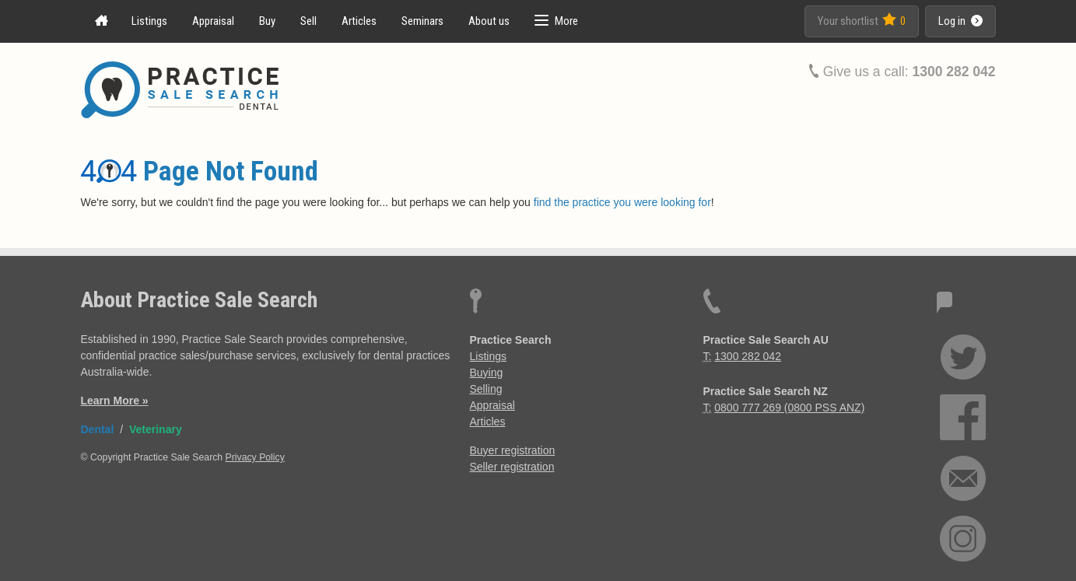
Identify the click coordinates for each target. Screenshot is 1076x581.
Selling (486, 389)
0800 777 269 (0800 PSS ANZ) (789, 407)
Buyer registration (513, 450)
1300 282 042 (953, 71)
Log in (960, 21)
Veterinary (155, 429)
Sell (308, 21)
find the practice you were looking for (622, 202)
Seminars (422, 21)
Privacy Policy (255, 457)
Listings (149, 21)
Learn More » (115, 400)
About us (489, 21)
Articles (359, 21)
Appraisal (213, 21)
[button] (556, 21)
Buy (267, 21)
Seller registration (512, 466)
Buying (486, 372)
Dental (97, 429)
